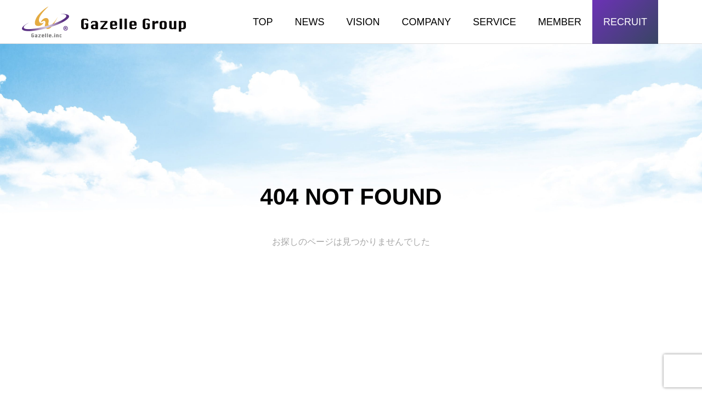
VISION (363, 21)
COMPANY (426, 21)
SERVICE (494, 21)
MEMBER (559, 21)
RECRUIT (625, 21)
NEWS (310, 21)
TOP (263, 21)
